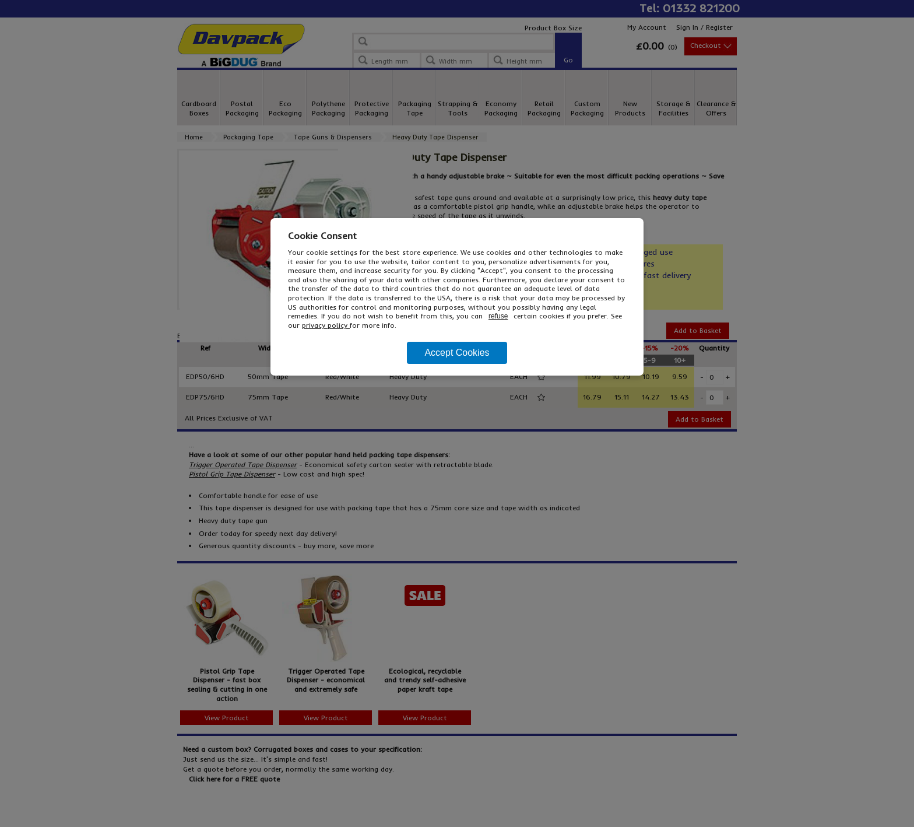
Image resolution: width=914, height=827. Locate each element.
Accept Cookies (456, 353)
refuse (498, 316)
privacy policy (326, 325)
